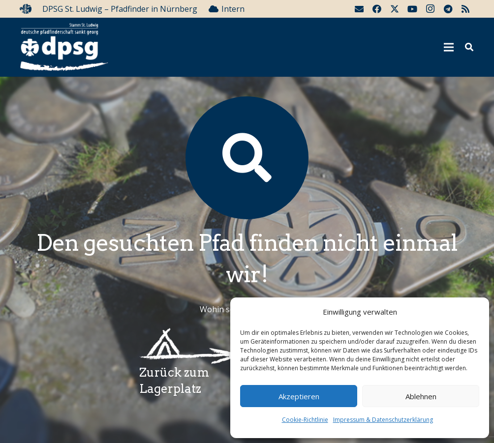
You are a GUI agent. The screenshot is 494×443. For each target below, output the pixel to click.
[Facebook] (377, 9)
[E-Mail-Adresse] (359, 9)
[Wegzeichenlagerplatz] (187, 346)
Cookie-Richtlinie (305, 419)
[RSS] (465, 9)
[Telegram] (448, 9)
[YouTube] (412, 9)
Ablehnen (420, 396)
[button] (469, 47)
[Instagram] (430, 9)
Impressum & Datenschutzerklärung (383, 419)
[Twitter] (394, 9)
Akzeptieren (298, 396)
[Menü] (449, 47)
